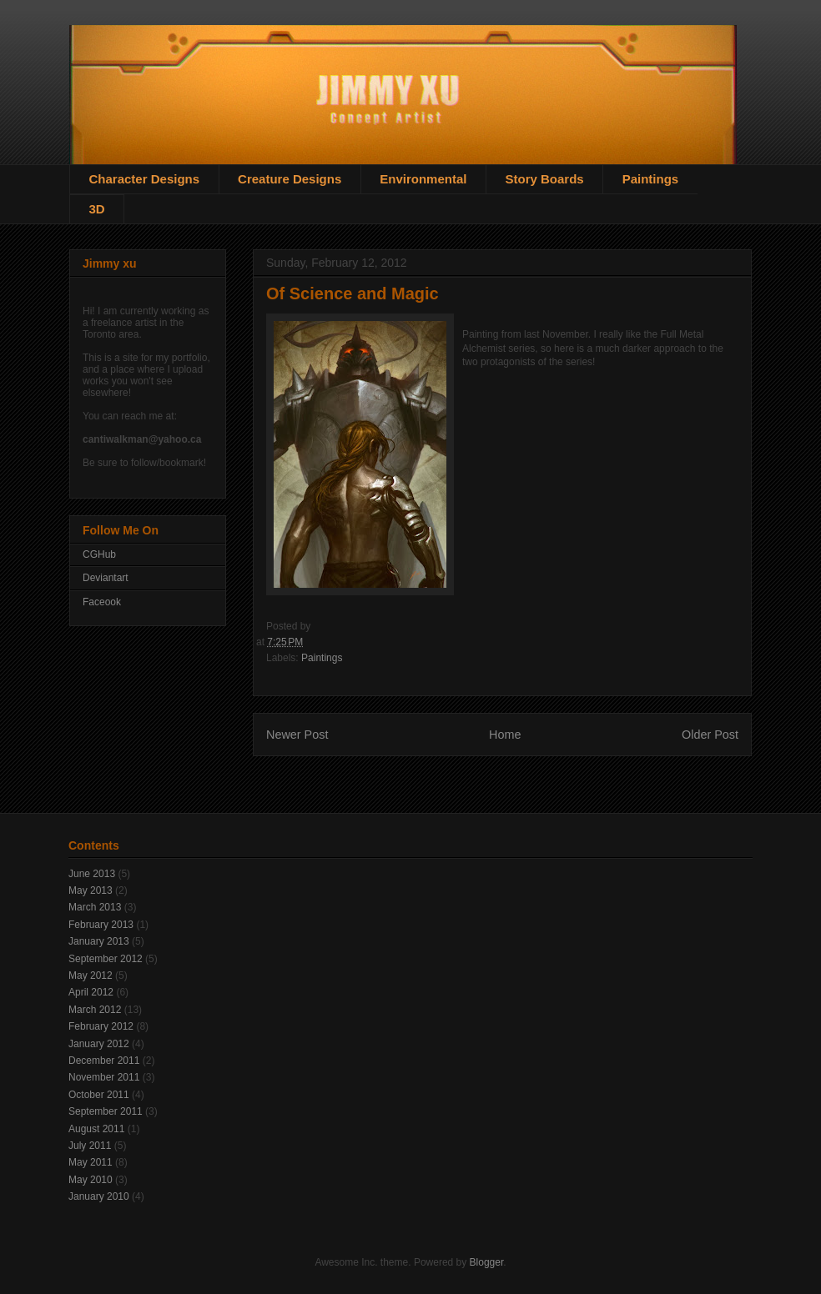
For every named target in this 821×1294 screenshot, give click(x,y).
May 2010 (90, 1180)
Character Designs (144, 179)
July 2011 (89, 1145)
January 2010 (98, 1196)
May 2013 (90, 890)
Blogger (487, 1262)
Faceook (102, 602)
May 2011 (90, 1162)
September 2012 (105, 959)
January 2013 (98, 941)
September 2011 (105, 1111)
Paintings (650, 179)
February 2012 (100, 1026)
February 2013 (100, 924)
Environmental (423, 179)
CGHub (99, 554)
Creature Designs (289, 179)
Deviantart (105, 578)
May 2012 (90, 975)
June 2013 (91, 874)
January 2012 (98, 1044)
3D (97, 209)
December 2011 (103, 1060)
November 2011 (103, 1077)
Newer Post (297, 734)
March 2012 (94, 1010)
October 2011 (98, 1095)
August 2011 (96, 1129)
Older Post (710, 734)
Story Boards (544, 179)
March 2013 (94, 907)
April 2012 (90, 992)
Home (505, 734)
